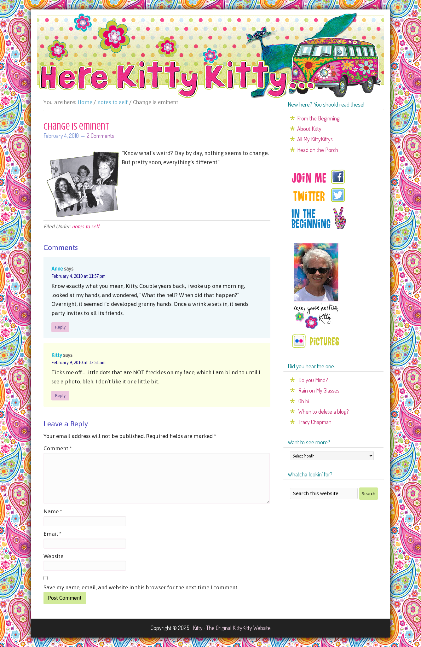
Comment (57, 448)
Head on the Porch (317, 149)
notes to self (85, 226)
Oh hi (303, 401)
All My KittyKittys (315, 139)
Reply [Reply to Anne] (60, 327)
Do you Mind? (313, 379)
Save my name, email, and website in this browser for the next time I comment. (141, 587)
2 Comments (100, 135)
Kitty (56, 355)
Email (52, 534)
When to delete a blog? (323, 411)
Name (52, 511)
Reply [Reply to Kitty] (60, 395)
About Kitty (309, 128)
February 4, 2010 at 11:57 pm (78, 276)
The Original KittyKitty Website (238, 627)
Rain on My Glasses (318, 390)
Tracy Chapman (315, 421)
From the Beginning (318, 118)
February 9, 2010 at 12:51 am (78, 362)
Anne (57, 268)
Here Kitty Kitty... (210, 56)
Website (53, 556)
